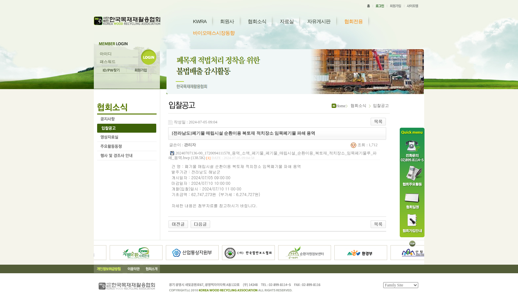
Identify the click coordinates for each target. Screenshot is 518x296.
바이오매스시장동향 (214, 32)
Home (341, 106)
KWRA (199, 21)
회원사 (227, 21)
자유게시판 (318, 21)
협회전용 (353, 21)
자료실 (287, 21)
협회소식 (257, 21)
